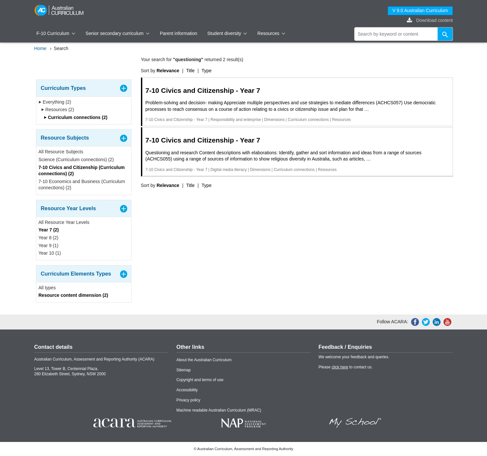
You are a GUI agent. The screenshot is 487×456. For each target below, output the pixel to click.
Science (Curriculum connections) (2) (76, 159)
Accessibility (187, 390)
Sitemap (183, 370)
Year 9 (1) (49, 245)
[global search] (404, 34)
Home (40, 48)
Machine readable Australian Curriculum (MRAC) (218, 410)
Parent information (178, 33)
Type (206, 70)
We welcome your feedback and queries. (354, 357)
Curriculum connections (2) (76, 117)
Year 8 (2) (49, 237)
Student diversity (227, 33)
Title (190, 70)
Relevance (168, 70)
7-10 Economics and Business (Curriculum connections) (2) (82, 185)
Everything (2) (55, 102)
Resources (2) (57, 109)
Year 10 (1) (50, 253)
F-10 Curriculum (56, 33)
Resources (271, 33)
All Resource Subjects (61, 151)
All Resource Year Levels (64, 222)
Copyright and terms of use (199, 380)
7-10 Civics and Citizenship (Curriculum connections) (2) (82, 171)
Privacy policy (188, 400)
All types (47, 287)
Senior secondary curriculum (117, 33)
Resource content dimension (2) (73, 295)
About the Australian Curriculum (204, 360)
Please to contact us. (346, 367)
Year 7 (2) (49, 229)
